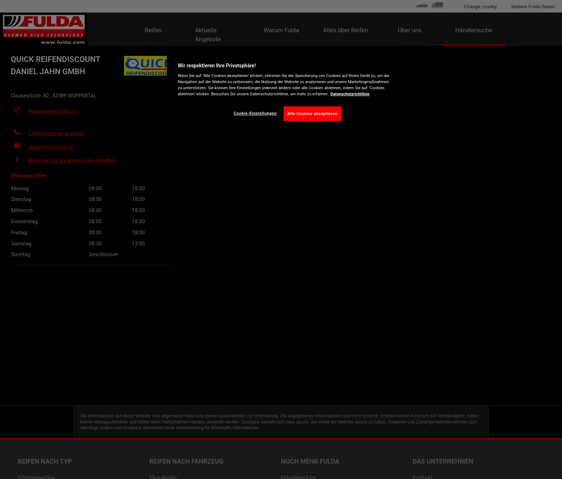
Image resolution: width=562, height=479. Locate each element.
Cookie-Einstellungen (255, 113)
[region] (283, 90)
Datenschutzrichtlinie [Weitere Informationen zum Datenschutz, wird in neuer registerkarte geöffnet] (350, 93)
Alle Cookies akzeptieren (312, 113)
